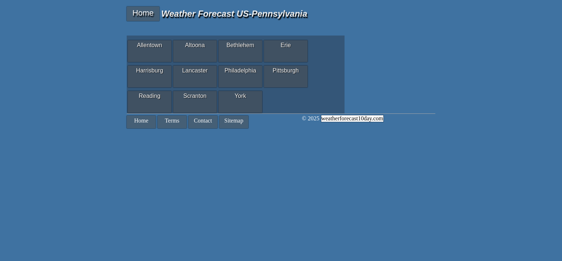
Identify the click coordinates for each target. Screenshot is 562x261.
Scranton (195, 96)
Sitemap (233, 120)
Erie (286, 45)
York (240, 96)
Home (143, 12)
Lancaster (195, 70)
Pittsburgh (286, 70)
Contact (203, 120)
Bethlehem (240, 45)
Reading (149, 96)
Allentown (149, 45)
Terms (172, 120)
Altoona (195, 45)
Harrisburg (149, 70)
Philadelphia (240, 70)
